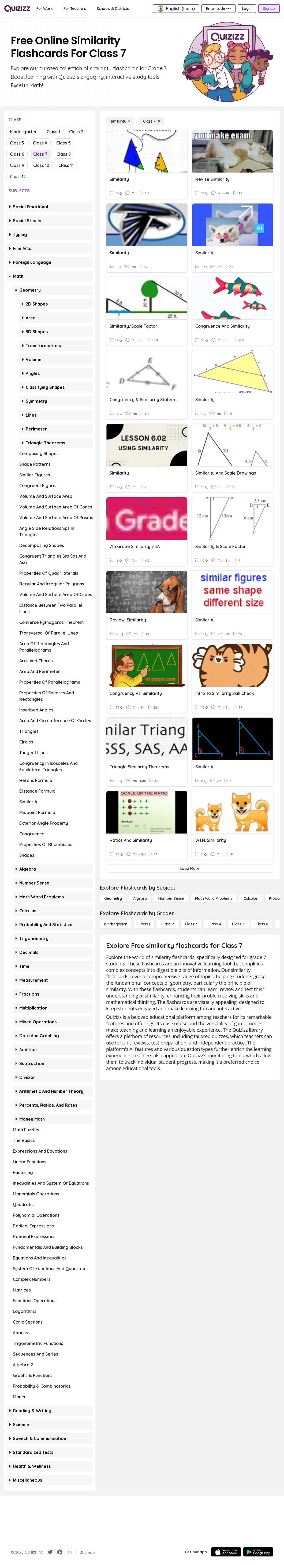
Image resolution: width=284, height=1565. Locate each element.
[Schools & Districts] (112, 8)
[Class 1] (144, 924)
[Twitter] (50, 1552)
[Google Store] (258, 1551)
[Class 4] (214, 924)
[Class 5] (238, 924)
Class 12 (18, 176)
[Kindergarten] (116, 924)
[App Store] (226, 1551)
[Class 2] (167, 924)
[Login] (247, 8)
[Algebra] (140, 898)
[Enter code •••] (218, 8)
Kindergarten (24, 131)
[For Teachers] (74, 8)
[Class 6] (261, 924)
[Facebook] (59, 1552)
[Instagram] (69, 1552)
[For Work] (44, 8)
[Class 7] (151, 121)
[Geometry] (113, 898)
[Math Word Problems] (213, 898)
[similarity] (120, 121)
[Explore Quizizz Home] (17, 8)
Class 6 (17, 154)
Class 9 (17, 165)
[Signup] (269, 8)
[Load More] (189, 868)
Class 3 (17, 143)
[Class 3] (191, 924)
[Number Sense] (171, 898)
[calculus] (250, 898)
